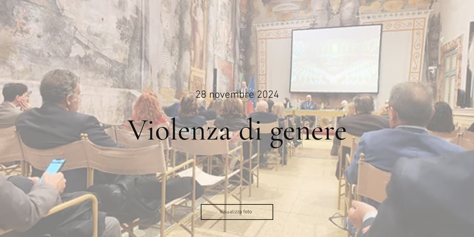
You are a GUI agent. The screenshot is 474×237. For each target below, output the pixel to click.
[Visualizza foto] (237, 212)
